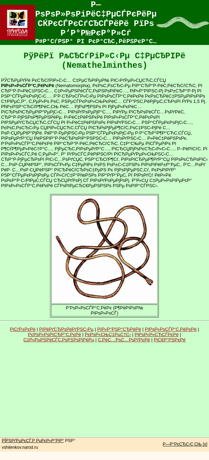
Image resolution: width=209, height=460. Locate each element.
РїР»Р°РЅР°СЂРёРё (119, 329)
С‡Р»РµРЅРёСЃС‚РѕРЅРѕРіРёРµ (59, 339)
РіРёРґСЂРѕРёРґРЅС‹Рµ (66, 329)
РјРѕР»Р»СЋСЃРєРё (156, 334)
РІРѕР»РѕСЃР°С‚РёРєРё (170, 329)
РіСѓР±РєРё (22, 329)
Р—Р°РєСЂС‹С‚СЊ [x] (185, 444)
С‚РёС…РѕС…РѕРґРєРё (124, 339)
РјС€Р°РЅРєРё (170, 339)
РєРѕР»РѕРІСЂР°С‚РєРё (54, 334)
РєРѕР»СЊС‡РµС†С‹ (108, 334)
